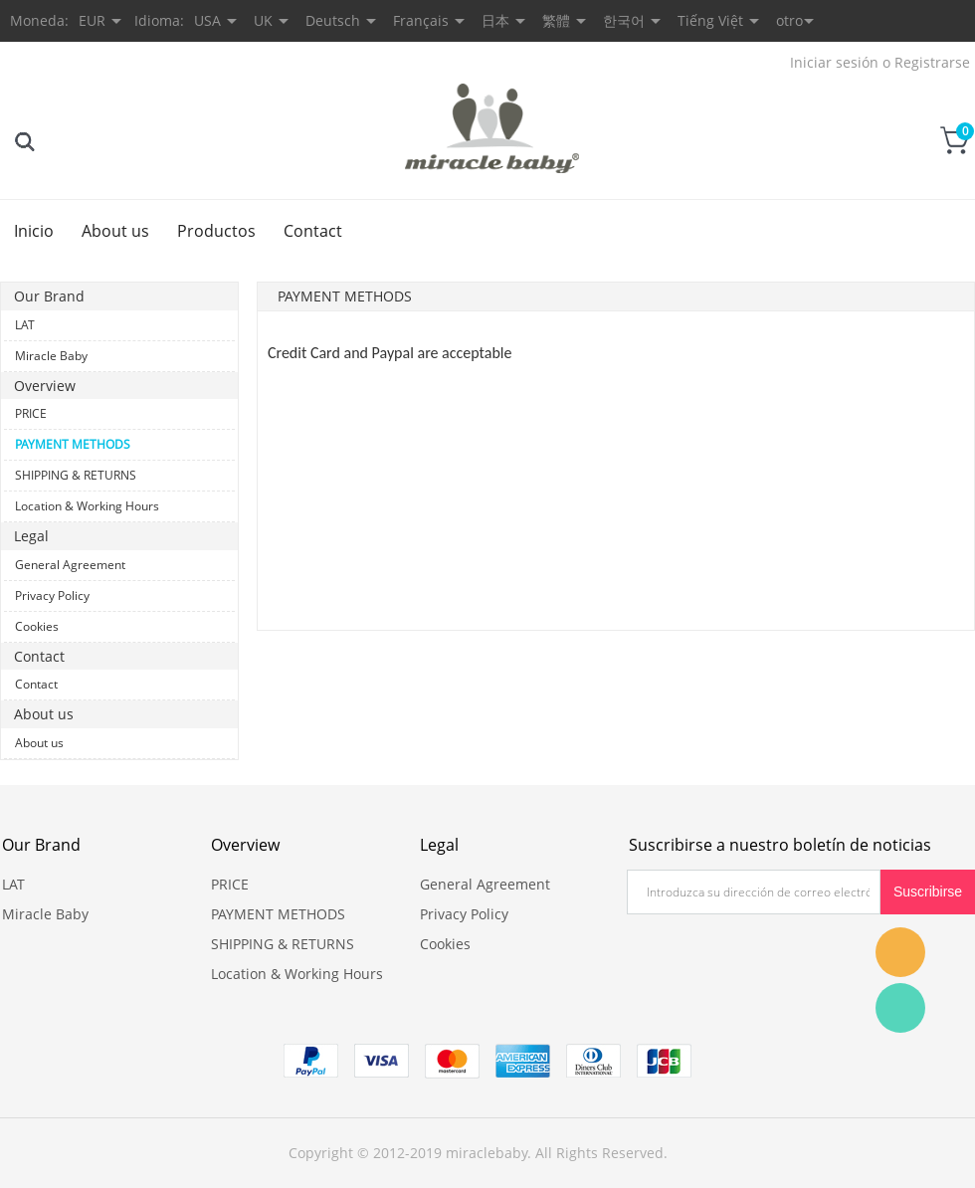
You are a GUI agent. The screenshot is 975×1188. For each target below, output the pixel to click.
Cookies (37, 626)
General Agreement (70, 564)
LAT (25, 324)
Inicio (34, 231)
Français (421, 20)
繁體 (556, 20)
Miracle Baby (51, 355)
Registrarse (932, 62)
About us (115, 231)
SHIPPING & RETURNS (75, 475)
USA (207, 20)
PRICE (31, 413)
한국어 (624, 20)
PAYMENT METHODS (72, 444)
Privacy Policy (52, 595)
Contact (313, 231)
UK (263, 20)
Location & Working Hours (87, 505)
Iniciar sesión (834, 62)
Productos (216, 231)
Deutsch (332, 20)
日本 (495, 20)
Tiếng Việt (710, 20)
